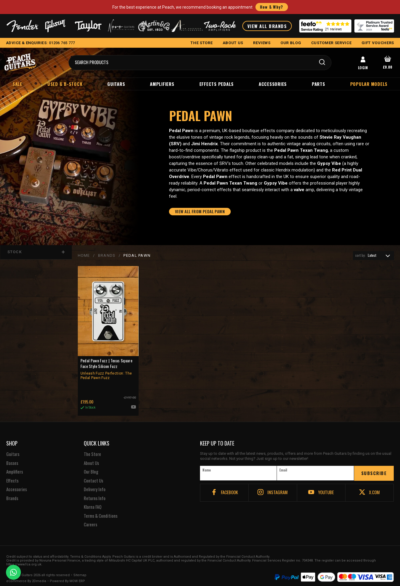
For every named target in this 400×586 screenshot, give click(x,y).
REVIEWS (262, 43)
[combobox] (373, 256)
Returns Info (95, 491)
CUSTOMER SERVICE (331, 43)
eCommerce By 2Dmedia (26, 574)
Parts (318, 84)
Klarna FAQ (92, 500)
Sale (17, 84)
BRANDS (106, 256)
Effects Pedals (216, 84)
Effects (12, 474)
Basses (12, 456)
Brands (12, 491)
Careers (90, 517)
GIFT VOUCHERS (378, 43)
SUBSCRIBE (374, 466)
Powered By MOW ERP (67, 574)
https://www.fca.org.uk (23, 557)
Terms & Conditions (100, 509)
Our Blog (91, 465)
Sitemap (79, 568)
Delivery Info (95, 482)
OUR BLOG (290, 43)
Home (83, 256)
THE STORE (201, 43)
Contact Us (93, 474)
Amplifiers (162, 84)
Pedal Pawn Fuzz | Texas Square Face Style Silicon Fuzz (108, 369)
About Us (91, 456)
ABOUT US (233, 43)
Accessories (273, 84)
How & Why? (271, 7)
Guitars (116, 84)
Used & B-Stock (65, 84)
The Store (92, 447)
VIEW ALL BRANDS (267, 26)
